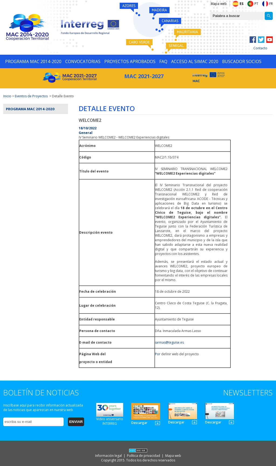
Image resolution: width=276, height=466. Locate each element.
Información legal (109, 455)
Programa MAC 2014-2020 (30, 108)
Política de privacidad (144, 455)
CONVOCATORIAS (83, 61)
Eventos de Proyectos (31, 96)
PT (256, 3)
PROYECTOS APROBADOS (130, 61)
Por (157, 354)
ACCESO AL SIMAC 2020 (194, 61)
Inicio (7, 96)
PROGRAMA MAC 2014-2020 (33, 61)
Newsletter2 (194, 422)
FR (271, 3)
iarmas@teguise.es (169, 342)
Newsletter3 (231, 422)
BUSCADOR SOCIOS (241, 61)
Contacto (260, 48)
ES (241, 3)
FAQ (163, 61)
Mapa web (219, 3)
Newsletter (157, 422)
